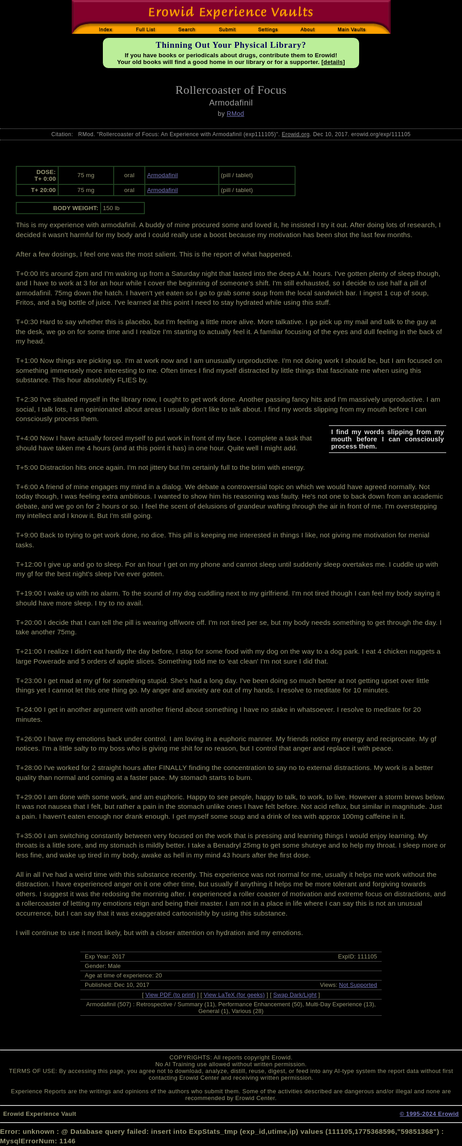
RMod (236, 113)
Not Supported (358, 984)
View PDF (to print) (170, 994)
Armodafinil (162, 175)
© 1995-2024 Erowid (429, 1113)
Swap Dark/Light (295, 994)
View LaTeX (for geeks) (234, 994)
